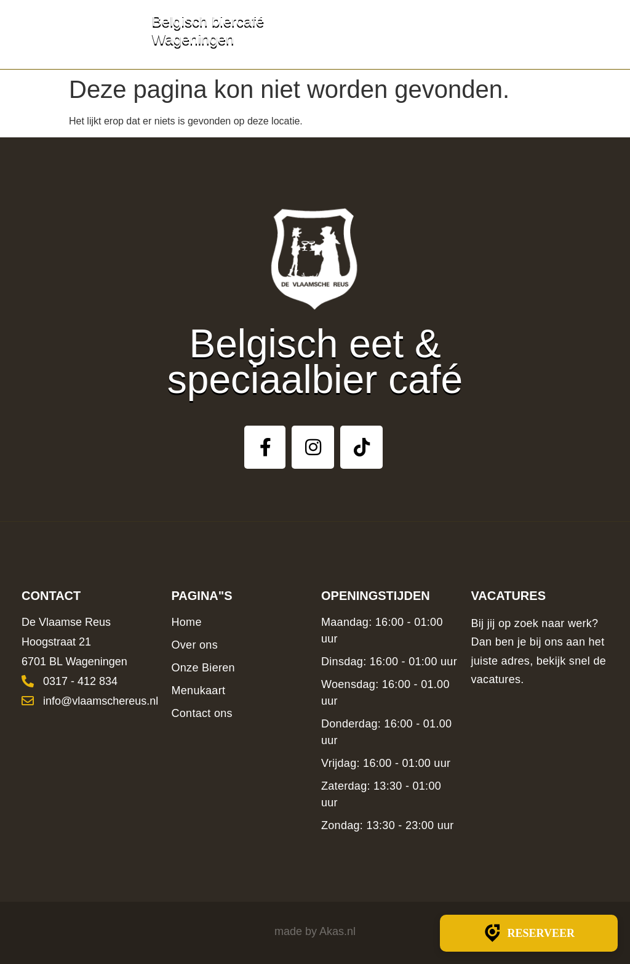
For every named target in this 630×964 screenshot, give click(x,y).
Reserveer (529, 933)
